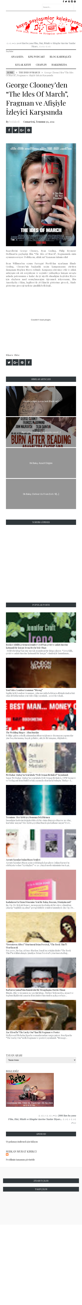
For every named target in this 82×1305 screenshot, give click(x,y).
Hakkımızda (59, 64)
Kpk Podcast (36, 56)
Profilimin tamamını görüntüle (20, 1159)
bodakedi (14, 121)
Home (10, 72)
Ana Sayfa (17, 56)
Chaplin (41, 64)
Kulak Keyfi (23, 64)
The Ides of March (29, 72)
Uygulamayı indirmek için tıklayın (22, 1141)
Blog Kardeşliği (60, 56)
